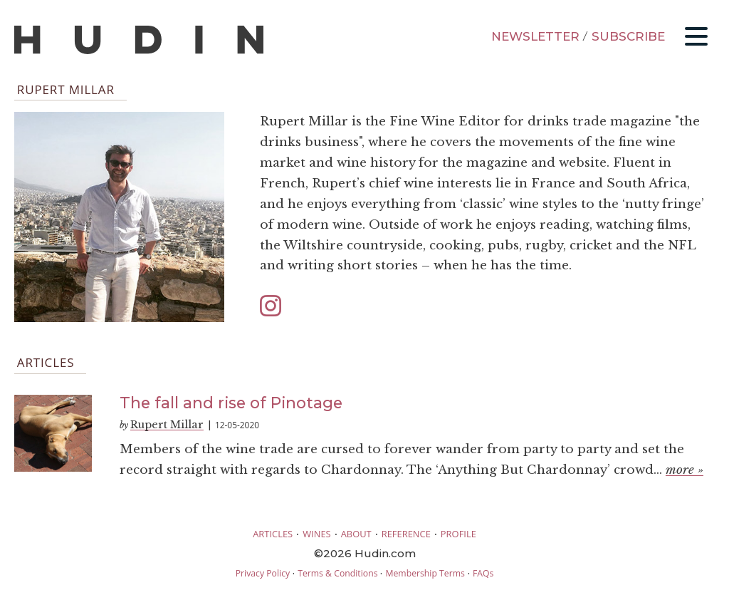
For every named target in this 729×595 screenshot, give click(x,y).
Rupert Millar (167, 424)
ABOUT (356, 533)
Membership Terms (424, 573)
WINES (317, 533)
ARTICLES (273, 533)
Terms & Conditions (337, 573)
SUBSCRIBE (628, 36)
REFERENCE (406, 533)
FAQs (483, 573)
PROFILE (458, 533)
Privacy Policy (263, 573)
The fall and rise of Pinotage (231, 402)
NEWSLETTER (535, 36)
